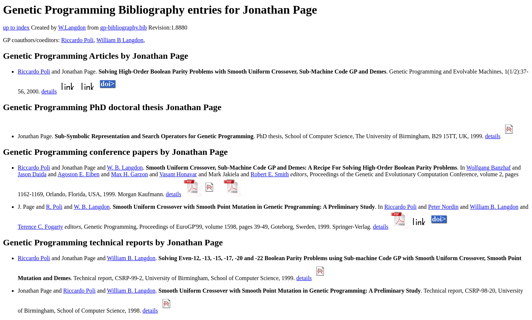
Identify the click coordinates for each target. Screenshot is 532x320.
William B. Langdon (494, 207)
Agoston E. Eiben (78, 174)
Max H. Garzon (129, 174)
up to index (16, 27)
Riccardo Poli (77, 40)
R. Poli (54, 207)
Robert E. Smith (269, 174)
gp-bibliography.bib (123, 27)
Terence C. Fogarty (40, 227)
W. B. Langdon (125, 167)
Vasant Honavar (178, 174)
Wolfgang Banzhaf (488, 167)
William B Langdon (119, 40)
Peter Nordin (443, 207)
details (49, 91)
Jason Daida (32, 174)
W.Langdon (72, 27)
